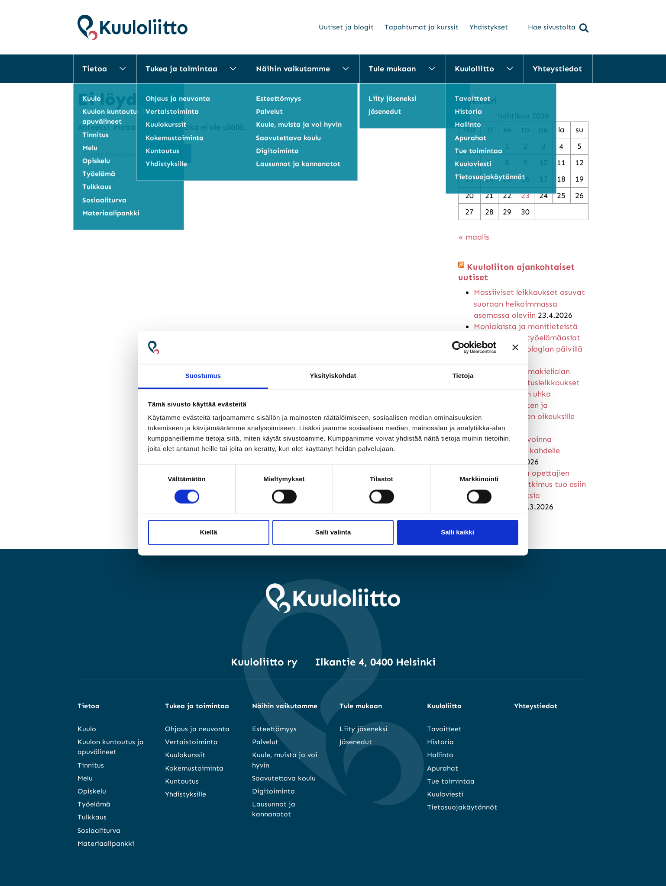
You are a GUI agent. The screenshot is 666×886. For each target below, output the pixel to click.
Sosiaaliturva (99, 830)
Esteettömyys (274, 729)
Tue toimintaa (451, 781)
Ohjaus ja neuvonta (197, 729)
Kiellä (208, 532)
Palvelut (265, 742)
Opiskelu (92, 791)
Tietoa (94, 69)
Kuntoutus (182, 781)
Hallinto (440, 755)
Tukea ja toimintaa (181, 69)
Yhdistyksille (185, 794)
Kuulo (87, 729)
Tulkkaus (92, 817)
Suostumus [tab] (203, 376)
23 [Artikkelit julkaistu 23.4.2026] (525, 195)
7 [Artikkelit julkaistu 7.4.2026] (489, 162)
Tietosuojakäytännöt (462, 807)
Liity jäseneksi (363, 729)
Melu (85, 778)
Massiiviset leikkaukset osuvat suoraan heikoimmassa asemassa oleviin (529, 304)
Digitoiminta (273, 791)
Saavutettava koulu (284, 778)
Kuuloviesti (445, 794)
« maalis (473, 237)
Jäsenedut (355, 742)
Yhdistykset (488, 27)
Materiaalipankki (106, 843)
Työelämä (94, 804)
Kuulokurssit (185, 755)
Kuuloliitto (474, 69)
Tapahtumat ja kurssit (422, 27)
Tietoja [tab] (463, 376)
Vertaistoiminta (191, 742)
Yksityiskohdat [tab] (333, 376)
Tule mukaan (392, 69)
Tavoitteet (444, 729)
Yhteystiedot (557, 69)
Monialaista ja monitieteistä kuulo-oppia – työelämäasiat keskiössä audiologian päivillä (528, 338)
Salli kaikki (457, 532)
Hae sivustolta (558, 27)
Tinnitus (91, 765)
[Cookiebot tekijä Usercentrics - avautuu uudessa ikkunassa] (458, 347)
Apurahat (442, 768)
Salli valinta (333, 532)
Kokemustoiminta (194, 768)
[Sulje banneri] (515, 347)
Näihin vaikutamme (293, 69)
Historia (440, 742)
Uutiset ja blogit (346, 27)
